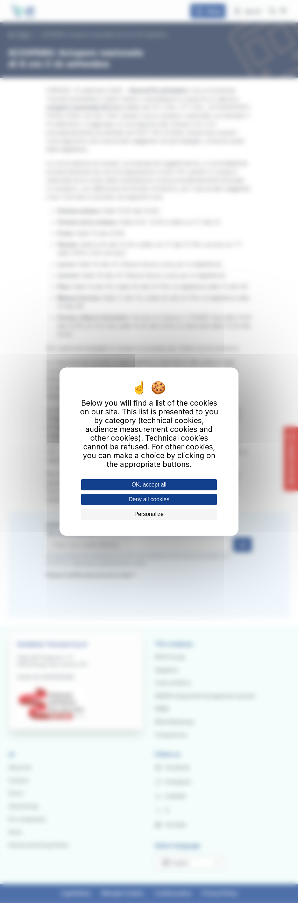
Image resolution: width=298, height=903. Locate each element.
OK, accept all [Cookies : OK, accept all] (149, 485)
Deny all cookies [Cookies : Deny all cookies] (149, 499)
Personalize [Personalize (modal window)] (149, 514)
